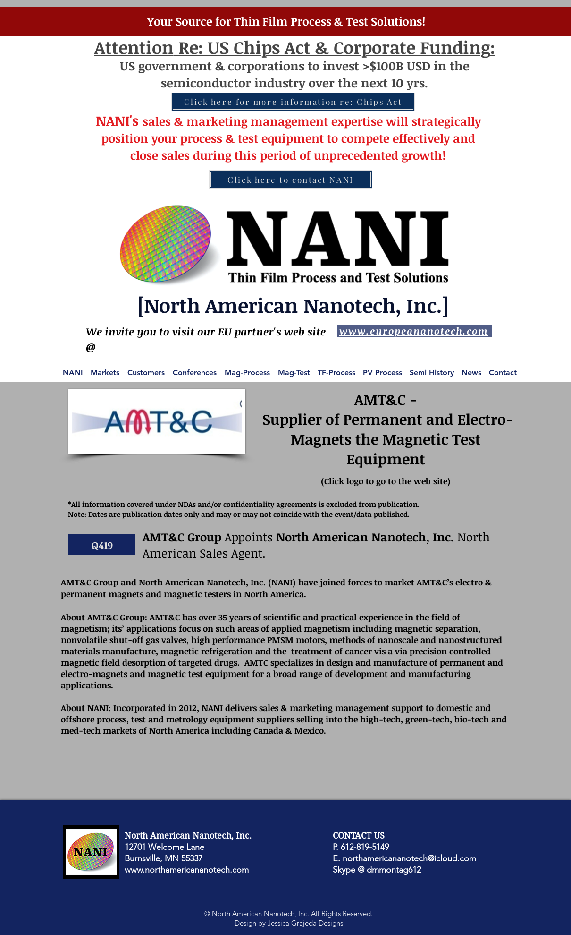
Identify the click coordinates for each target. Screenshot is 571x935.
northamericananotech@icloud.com (409, 858)
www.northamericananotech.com (187, 870)
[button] (101, 544)
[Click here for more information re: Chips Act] (293, 102)
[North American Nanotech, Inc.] (293, 305)
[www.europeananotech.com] (414, 331)
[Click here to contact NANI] (290, 179)
